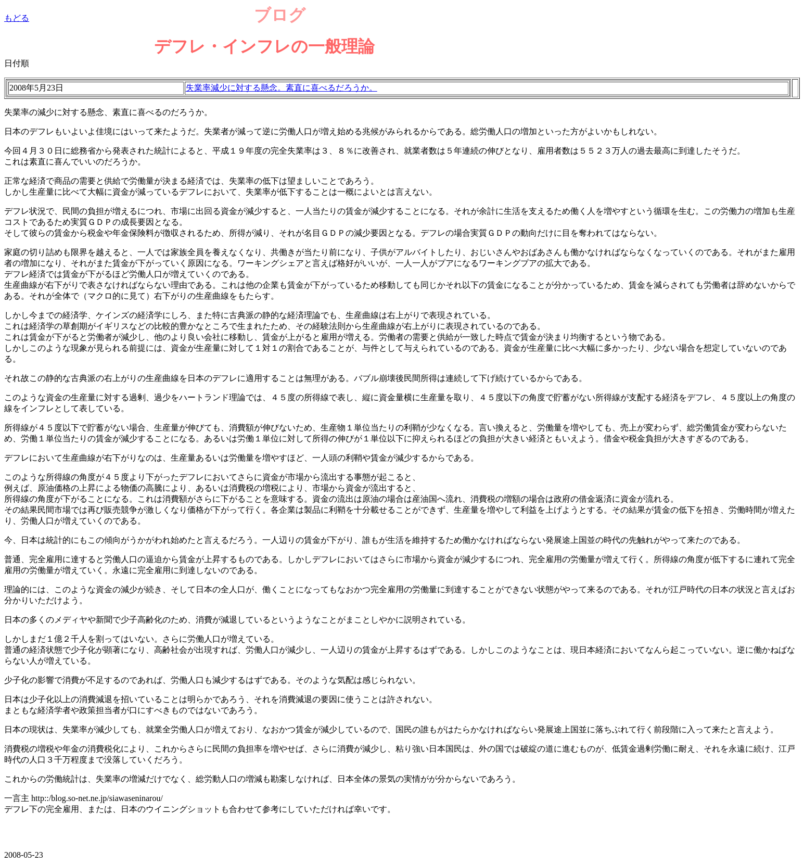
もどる (16, 18)
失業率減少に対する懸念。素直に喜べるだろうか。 (281, 87)
